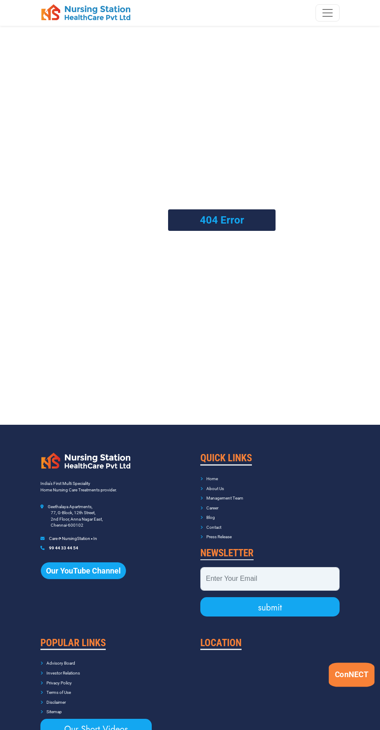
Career (209, 502)
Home (209, 473)
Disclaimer (53, 696)
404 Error (222, 218)
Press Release (216, 531)
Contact (210, 521)
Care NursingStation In (73, 533)
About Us (212, 483)
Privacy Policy (56, 677)
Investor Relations (60, 667)
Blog (207, 512)
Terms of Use (55, 687)
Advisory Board (57, 658)
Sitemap (51, 706)
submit (270, 602)
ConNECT (351, 674)
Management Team (221, 493)
